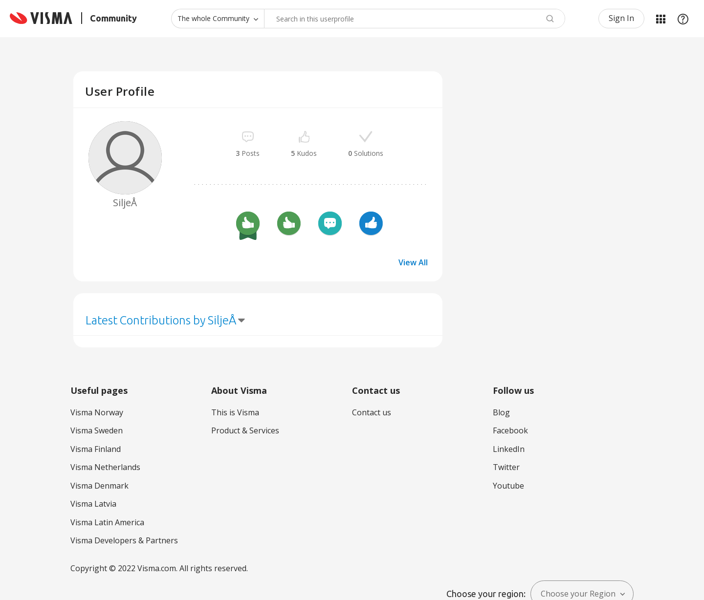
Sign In (621, 18)
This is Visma (235, 412)
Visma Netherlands (105, 467)
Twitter (506, 467)
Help (683, 18)
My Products (660, 18)
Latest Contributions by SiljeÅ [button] (161, 320)
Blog (501, 412)
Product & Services (245, 430)
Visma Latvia (93, 503)
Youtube (508, 485)
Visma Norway (96, 412)
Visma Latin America (107, 522)
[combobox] (414, 18)
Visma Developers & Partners (124, 540)
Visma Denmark (99, 485)
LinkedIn (509, 449)
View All (413, 262)
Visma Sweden (96, 430)
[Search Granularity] (217, 18)
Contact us (371, 412)
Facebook (510, 430)
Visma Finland (95, 449)
